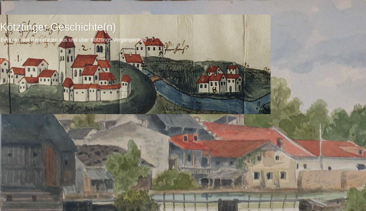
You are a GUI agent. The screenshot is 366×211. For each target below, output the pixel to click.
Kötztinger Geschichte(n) (58, 27)
